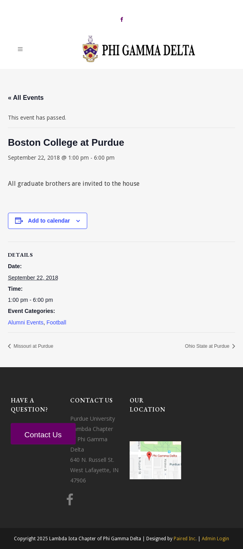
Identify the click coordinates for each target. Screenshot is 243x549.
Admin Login (215, 538)
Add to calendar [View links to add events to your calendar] (49, 220)
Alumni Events (25, 322)
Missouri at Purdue (32, 346)
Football (56, 322)
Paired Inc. (185, 538)
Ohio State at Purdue (208, 346)
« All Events (26, 97)
